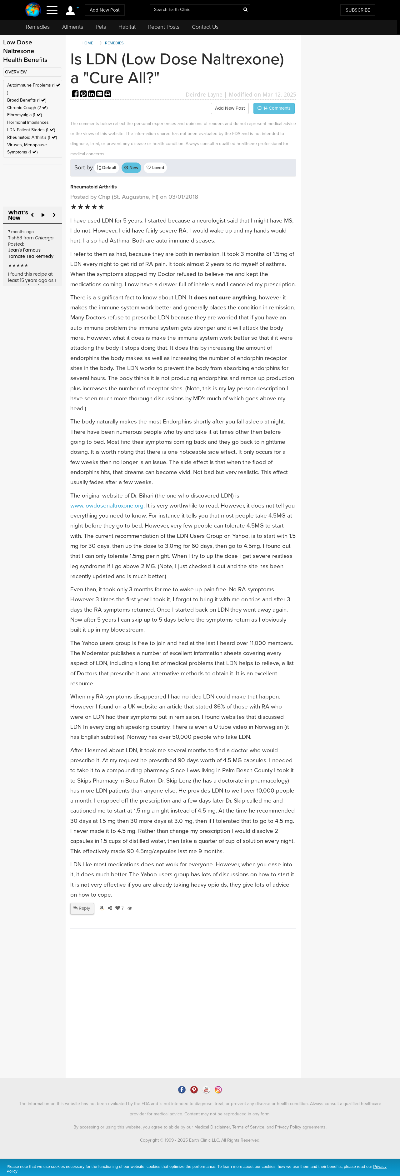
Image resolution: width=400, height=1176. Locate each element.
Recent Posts (163, 26)
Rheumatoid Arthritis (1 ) (32, 137)
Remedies (38, 26)
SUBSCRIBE (358, 10)
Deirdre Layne (204, 94)
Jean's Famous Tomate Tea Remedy (30, 253)
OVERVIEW (16, 72)
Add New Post (104, 10)
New (131, 167)
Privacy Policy (288, 1127)
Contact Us (205, 26)
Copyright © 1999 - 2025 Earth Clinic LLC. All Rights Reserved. (200, 1140)
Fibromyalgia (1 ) (24, 115)
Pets (101, 26)
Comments (274, 108)
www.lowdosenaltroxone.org (106, 505)
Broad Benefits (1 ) (26, 100)
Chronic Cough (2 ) (27, 107)
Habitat (127, 26)
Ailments (72, 26)
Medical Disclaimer (212, 1127)
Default (106, 167)
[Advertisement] (184, 1024)
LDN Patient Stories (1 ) (31, 130)
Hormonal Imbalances (28, 122)
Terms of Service (248, 1127)
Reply (81, 908)
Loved (155, 167)
